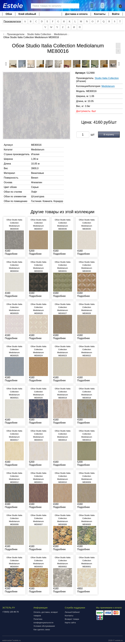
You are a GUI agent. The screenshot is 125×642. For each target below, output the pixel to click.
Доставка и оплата (76, 14)
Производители (12, 21)
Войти (115, 14)
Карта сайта (70, 622)
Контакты (99, 14)
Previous (6, 63)
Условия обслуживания (44, 626)
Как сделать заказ (42, 629)
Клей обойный (27, 14)
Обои (9, 14)
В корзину (109, 134)
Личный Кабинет (72, 612)
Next (118, 63)
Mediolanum (60, 34)
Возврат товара (72, 619)
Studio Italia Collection (39, 34)
